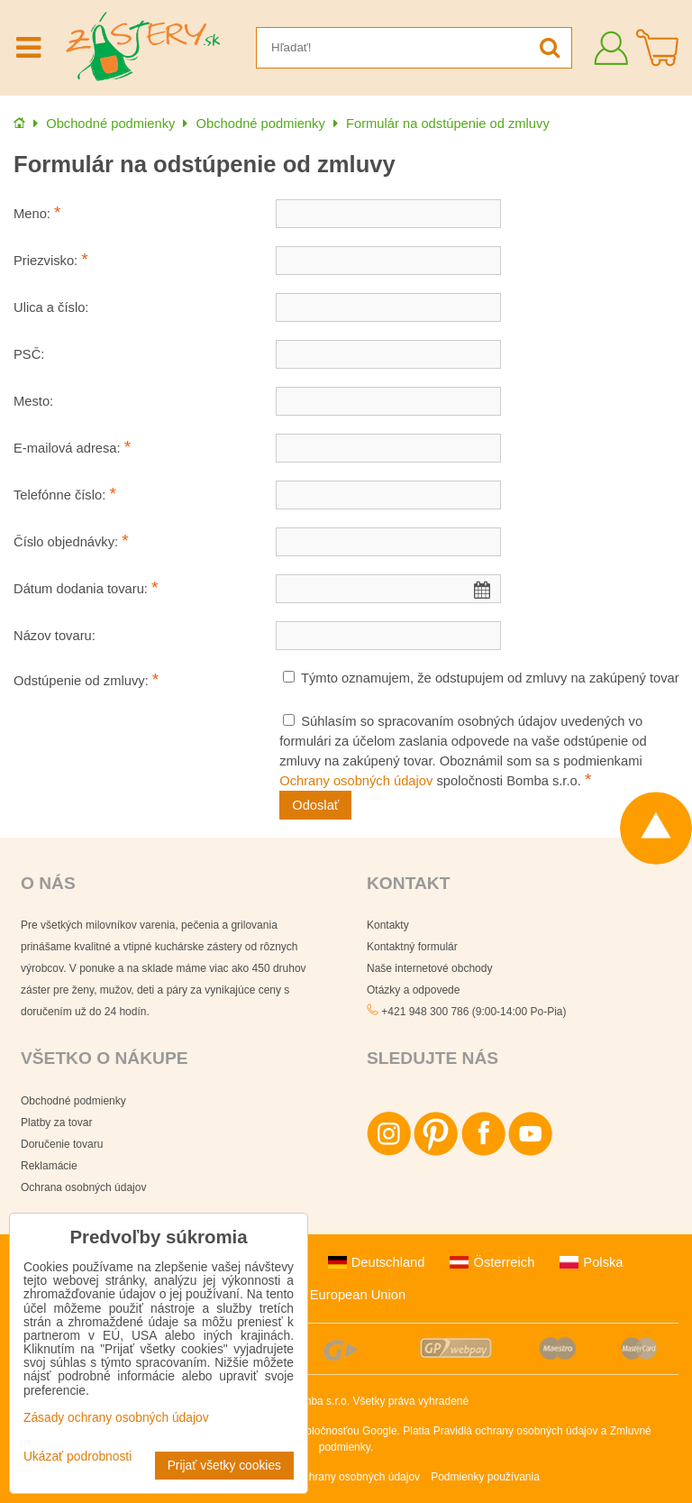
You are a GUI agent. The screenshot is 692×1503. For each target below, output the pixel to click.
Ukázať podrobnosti (77, 1456)
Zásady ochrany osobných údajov (339, 1477)
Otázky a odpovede (413, 990)
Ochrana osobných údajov (83, 1187)
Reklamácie (49, 1165)
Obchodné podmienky (73, 1101)
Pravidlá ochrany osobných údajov (515, 1431)
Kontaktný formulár (412, 946)
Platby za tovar (56, 1122)
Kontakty (388, 925)
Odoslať (315, 805)
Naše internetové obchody (429, 968)
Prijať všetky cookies (224, 1465)
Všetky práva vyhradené (410, 1401)
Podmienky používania (485, 1477)
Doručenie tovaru (62, 1144)
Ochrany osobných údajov (355, 781)
